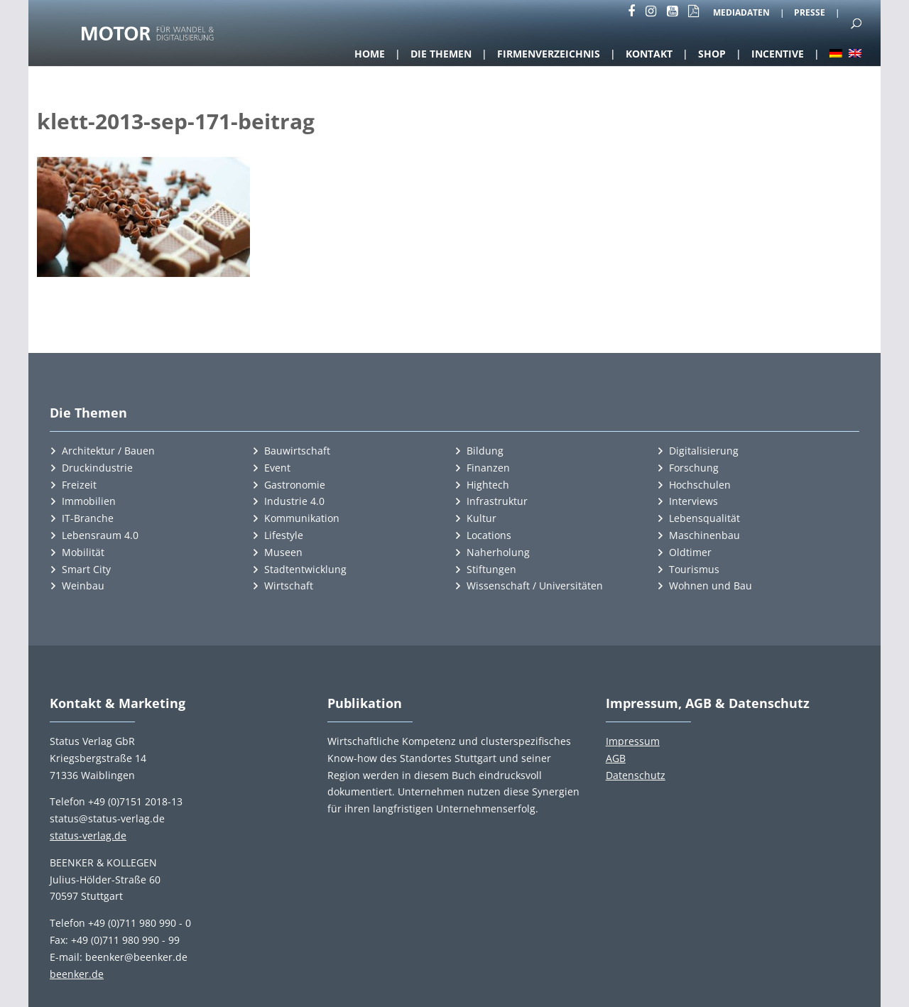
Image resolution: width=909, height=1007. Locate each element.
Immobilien (89, 501)
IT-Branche (88, 518)
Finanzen (488, 467)
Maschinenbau (704, 535)
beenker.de (77, 974)
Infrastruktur (497, 501)
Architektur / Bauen (108, 450)
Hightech (488, 484)
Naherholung (498, 552)
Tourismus (694, 569)
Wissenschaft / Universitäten (535, 585)
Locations (489, 535)
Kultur (481, 518)
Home (369, 53)
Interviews (693, 501)
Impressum (633, 741)
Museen (283, 552)
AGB (616, 758)
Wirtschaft (288, 585)
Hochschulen (700, 484)
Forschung (694, 467)
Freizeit (79, 484)
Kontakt (649, 53)
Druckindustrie (97, 467)
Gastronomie (294, 484)
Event (277, 467)
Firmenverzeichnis (548, 53)
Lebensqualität (704, 518)
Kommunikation (301, 518)
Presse (809, 13)
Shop (712, 53)
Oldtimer (690, 552)
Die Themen (441, 53)
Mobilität (83, 552)
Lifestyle (283, 535)
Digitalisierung (704, 450)
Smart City (86, 569)
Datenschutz (635, 775)
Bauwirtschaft (297, 450)
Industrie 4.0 (294, 501)
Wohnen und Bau (710, 585)
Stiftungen (491, 569)
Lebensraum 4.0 (100, 535)
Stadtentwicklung (305, 569)
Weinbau (83, 585)
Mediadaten (741, 13)
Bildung (485, 450)
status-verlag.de (88, 835)
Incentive (777, 53)
